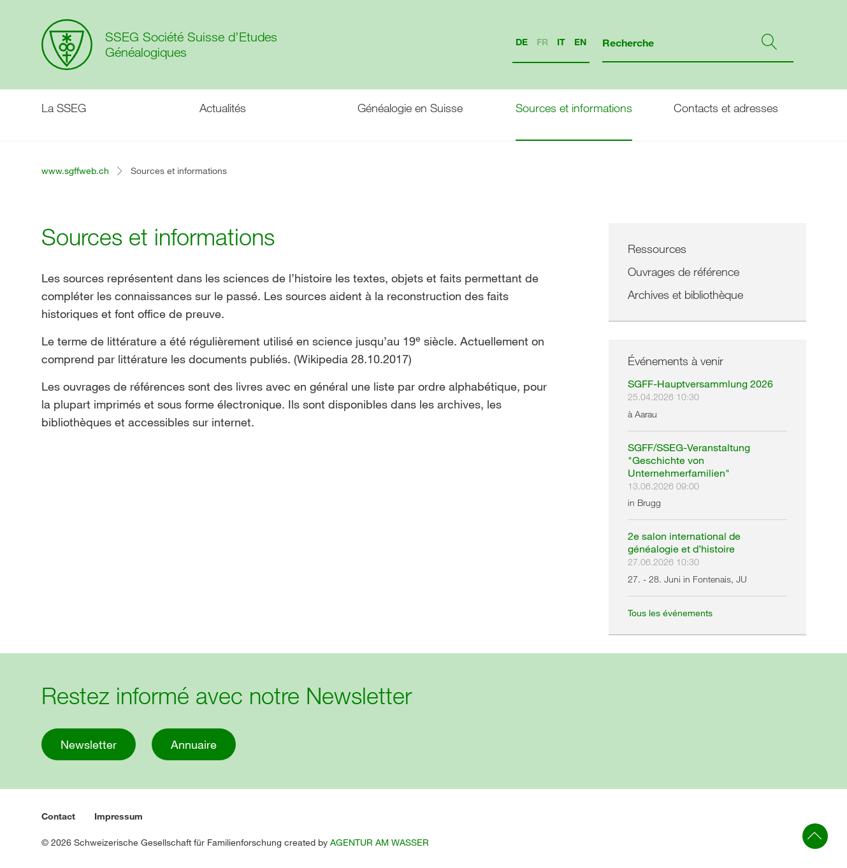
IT (561, 41)
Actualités (222, 108)
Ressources (657, 249)
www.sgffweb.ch (75, 170)
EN (580, 41)
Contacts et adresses (726, 108)
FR (542, 41)
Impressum (118, 816)
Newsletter (89, 744)
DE (522, 41)
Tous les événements (670, 612)
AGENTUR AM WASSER (379, 842)
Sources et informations (574, 108)
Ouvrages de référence (683, 271)
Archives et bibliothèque (685, 294)
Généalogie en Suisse (410, 108)
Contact (58, 816)
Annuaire (194, 744)
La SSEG (63, 108)
